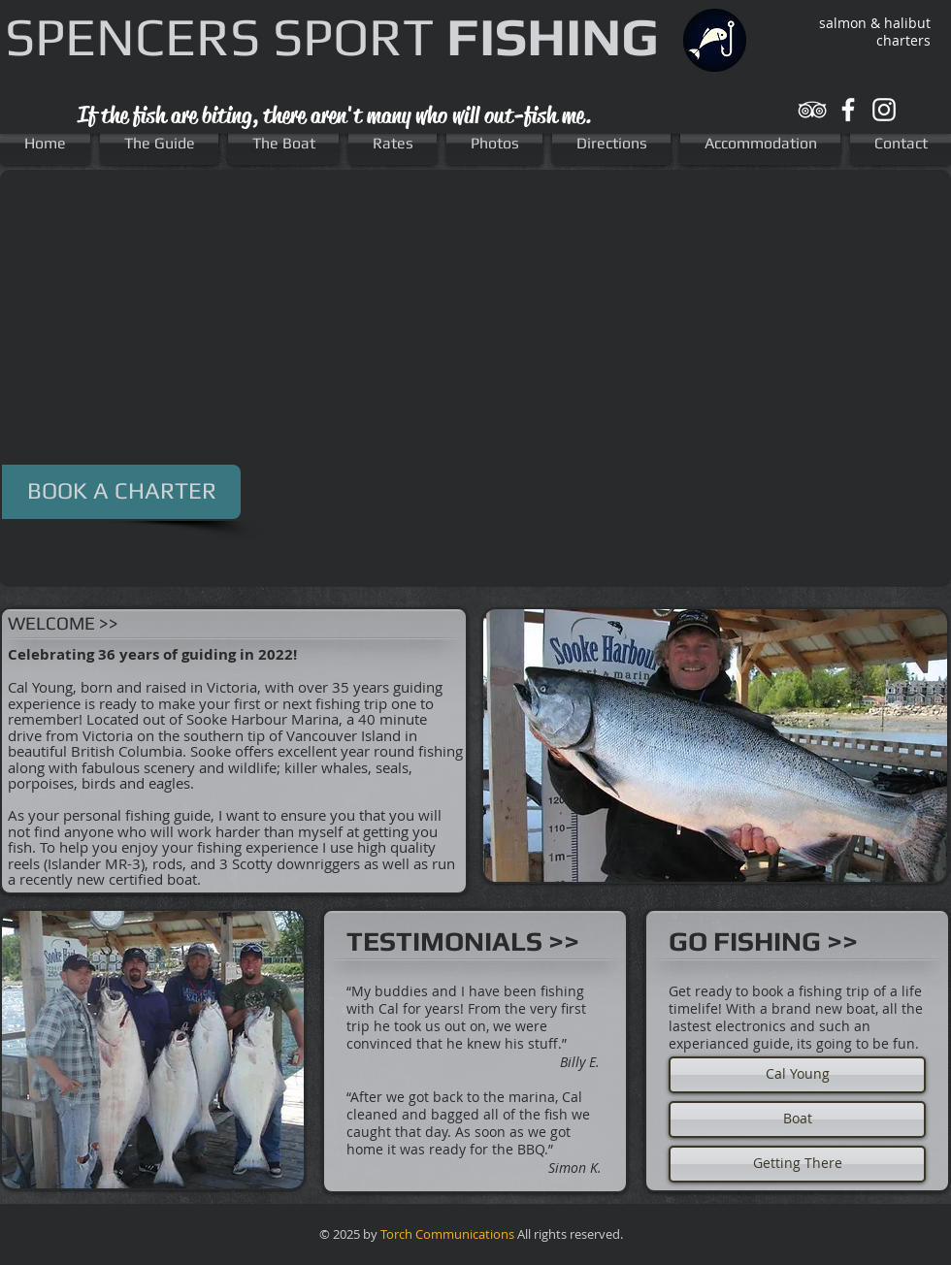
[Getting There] (797, 1164)
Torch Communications (447, 1234)
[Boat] (797, 1119)
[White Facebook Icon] (848, 109)
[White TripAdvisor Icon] (812, 109)
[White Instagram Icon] (884, 109)
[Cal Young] (797, 1074)
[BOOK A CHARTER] (121, 492)
